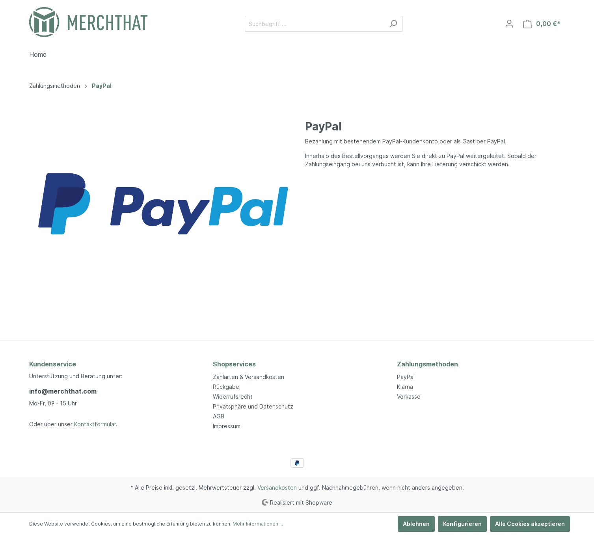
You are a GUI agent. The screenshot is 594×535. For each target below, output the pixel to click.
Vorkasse (409, 396)
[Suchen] (393, 24)
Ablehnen (416, 523)
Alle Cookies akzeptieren (530, 523)
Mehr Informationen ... (258, 524)
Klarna (405, 386)
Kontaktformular (95, 424)
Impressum (226, 426)
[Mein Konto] (509, 23)
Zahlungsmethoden (427, 364)
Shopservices (234, 364)
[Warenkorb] (541, 24)
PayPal (406, 376)
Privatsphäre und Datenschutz (253, 406)
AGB (218, 416)
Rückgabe (226, 386)
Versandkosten (277, 487)
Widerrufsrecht (233, 396)
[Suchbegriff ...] (314, 24)
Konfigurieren (462, 523)
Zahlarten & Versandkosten (248, 376)
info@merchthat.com (63, 391)
